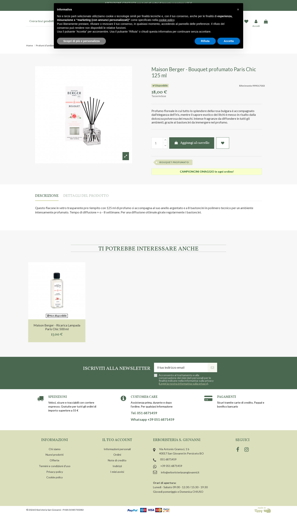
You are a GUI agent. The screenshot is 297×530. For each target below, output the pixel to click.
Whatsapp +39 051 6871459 (152, 420)
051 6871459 (168, 459)
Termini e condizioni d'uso (54, 466)
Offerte (54, 460)
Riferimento (245, 85)
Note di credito (117, 460)
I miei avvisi (117, 471)
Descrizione (47, 196)
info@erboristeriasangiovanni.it (180, 472)
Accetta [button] (229, 41)
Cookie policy (54, 477)
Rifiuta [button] (205, 41)
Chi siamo (55, 449)
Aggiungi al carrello (191, 143)
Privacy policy (54, 471)
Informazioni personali (117, 449)
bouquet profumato (174, 162)
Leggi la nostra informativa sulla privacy (183, 383)
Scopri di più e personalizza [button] (81, 41)
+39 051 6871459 (171, 465)
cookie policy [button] (166, 19)
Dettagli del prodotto (86, 196)
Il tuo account (117, 440)
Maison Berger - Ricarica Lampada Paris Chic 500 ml (57, 327)
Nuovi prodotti (55, 454)
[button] (238, 9)
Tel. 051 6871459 (144, 413)
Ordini (117, 454)
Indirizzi (117, 466)
